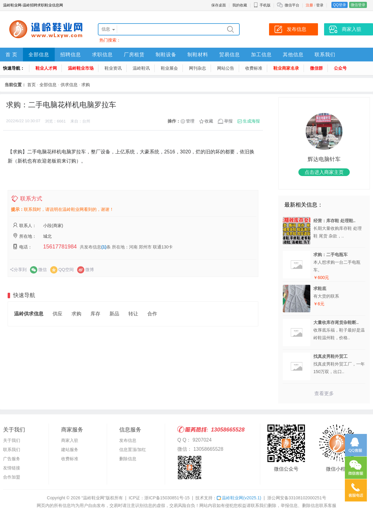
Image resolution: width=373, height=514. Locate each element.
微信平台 (292, 5)
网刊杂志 (197, 68)
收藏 (209, 121)
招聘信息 (70, 54)
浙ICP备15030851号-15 (167, 497)
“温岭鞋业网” (93, 497)
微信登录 (358, 5)
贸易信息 (229, 54)
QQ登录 (339, 5)
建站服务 (69, 449)
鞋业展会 (169, 68)
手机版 (262, 5)
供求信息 (69, 84)
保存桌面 (218, 5)
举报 (228, 121)
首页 (31, 84)
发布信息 (127, 440)
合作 (152, 313)
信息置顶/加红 (132, 449)
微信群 (316, 68)
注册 (309, 5)
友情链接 (11, 467)
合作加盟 (11, 477)
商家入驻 (69, 440)
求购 (85, 84)
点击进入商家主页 (324, 172)
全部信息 (38, 54)
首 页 (11, 54)
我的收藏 (239, 5)
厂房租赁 (134, 54)
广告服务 (11, 458)
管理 (190, 121)
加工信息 (261, 54)
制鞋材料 (197, 54)
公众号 (340, 68)
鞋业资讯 (113, 68)
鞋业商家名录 (286, 68)
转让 (133, 313)
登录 (319, 5)
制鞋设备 (166, 54)
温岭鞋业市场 (81, 68)
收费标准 (253, 68)
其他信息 (293, 54)
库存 (95, 313)
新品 (114, 313)
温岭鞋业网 (239, 497)
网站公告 (225, 68)
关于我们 (11, 440)
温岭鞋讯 (141, 68)
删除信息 (127, 458)
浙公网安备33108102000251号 (296, 497)
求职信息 (102, 54)
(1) (103, 246)
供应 (57, 313)
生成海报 (251, 121)
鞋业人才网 (46, 68)
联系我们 (325, 54)
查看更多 (324, 393)
